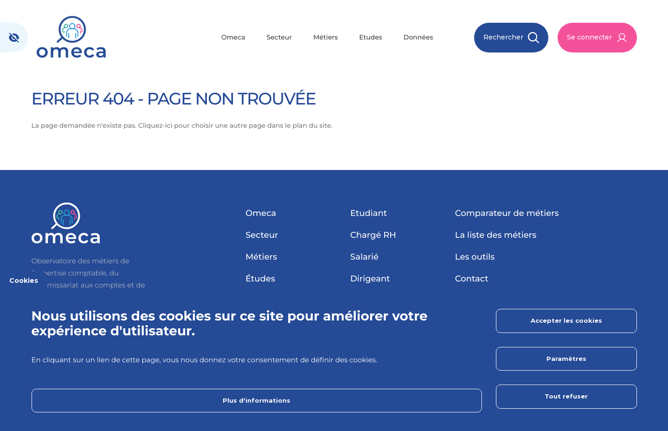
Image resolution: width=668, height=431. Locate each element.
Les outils (475, 257)
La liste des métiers (495, 235)
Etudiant (368, 213)
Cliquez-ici (155, 125)
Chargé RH (373, 235)
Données (418, 37)
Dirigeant (370, 279)
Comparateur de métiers (507, 213)
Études (260, 279)
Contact (471, 279)
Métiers (325, 37)
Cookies (23, 280)
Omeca (233, 37)
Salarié (364, 257)
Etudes (370, 37)
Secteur (279, 37)
